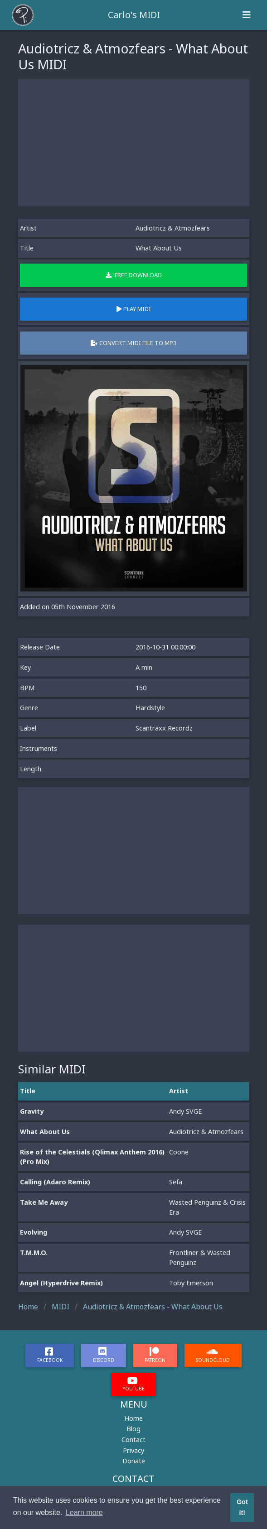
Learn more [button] (84, 1512)
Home (133, 1418)
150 (141, 687)
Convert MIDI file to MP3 (133, 343)
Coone (179, 1152)
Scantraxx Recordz (164, 728)
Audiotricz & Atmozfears (173, 228)
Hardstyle (150, 707)
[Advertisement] (133, 142)
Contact (133, 1439)
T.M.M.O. (34, 1252)
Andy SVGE (185, 1111)
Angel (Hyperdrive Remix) (61, 1283)
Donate (133, 1461)
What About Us (45, 1131)
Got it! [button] (242, 1507)
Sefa (175, 1182)
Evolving (33, 1232)
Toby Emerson (191, 1283)
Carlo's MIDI (134, 15)
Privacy (133, 1450)
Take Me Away (44, 1202)
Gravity (32, 1111)
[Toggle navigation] (246, 15)
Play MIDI (134, 309)
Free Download (134, 275)
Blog (133, 1428)
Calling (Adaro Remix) (55, 1182)
